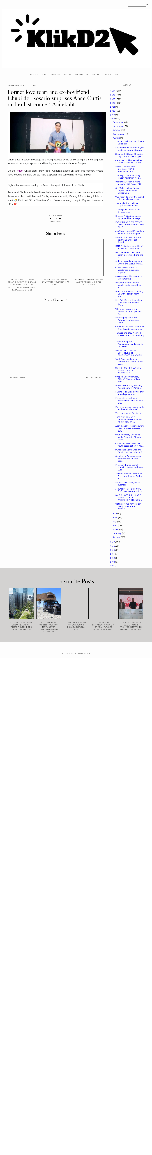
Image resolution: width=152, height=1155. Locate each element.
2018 (112, 118)
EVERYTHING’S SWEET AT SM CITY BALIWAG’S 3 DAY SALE (129, 224)
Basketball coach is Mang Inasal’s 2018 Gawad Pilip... (129, 183)
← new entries (17, 377)
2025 (113, 91)
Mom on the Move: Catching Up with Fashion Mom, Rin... (129, 293)
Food (44, 74)
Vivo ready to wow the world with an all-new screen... (129, 198)
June (115, 518)
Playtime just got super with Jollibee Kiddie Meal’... (129, 408)
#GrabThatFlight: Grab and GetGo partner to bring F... (129, 451)
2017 (112, 542)
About (118, 74)
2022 (113, 103)
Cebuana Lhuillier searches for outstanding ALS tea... (129, 161)
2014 (112, 554)
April (115, 525)
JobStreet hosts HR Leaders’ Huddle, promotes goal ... (129, 232)
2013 (112, 558)
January (117, 537)
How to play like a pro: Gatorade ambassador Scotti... (127, 320)
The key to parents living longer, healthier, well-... (128, 176)
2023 (113, 99)
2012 (112, 562)
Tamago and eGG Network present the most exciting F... (129, 335)
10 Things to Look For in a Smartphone (127, 210)
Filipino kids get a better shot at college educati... (129, 393)
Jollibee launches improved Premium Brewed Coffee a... (129, 476)
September (119, 134)
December (118, 122)
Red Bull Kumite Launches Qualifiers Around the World (128, 302)
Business (55, 74)
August (116, 138)
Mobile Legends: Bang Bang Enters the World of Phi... (129, 262)
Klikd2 (65, 653)
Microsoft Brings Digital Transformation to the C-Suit (129, 467)
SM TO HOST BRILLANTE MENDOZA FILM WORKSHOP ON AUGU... (128, 497)
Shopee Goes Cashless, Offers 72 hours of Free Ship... (127, 379)
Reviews (67, 74)
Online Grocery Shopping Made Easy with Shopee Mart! (128, 437)
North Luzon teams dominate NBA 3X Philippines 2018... (125, 169)
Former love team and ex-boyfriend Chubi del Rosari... (128, 239)
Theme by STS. (83, 653)
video (20, 170)
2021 (112, 107)
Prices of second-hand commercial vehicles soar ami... (129, 400)
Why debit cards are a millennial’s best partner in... (128, 311)
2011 (112, 566)
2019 (112, 115)
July (115, 513)
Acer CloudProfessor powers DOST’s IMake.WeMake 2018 (129, 428)
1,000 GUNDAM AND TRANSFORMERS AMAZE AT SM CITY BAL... (129, 419)
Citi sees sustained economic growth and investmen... (129, 327)
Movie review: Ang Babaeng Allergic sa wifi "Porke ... (128, 386)
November (118, 126)
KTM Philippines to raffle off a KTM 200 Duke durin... (129, 247)
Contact (106, 74)
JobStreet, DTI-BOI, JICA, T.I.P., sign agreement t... (128, 490)
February (117, 533)
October (117, 130)
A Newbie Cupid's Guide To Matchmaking (128, 277)
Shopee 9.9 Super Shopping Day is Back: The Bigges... (129, 155)
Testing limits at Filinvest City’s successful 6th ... (128, 204)
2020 (113, 111)
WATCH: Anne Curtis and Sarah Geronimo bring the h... (129, 254)
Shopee (59, 221)
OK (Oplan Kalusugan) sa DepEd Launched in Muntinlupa (127, 190)
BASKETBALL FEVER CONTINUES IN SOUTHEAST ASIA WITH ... (129, 352)
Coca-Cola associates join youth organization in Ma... (129, 444)
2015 (112, 550)
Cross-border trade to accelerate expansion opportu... (127, 270)
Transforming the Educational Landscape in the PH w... (129, 344)
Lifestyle (33, 74)
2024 (113, 95)
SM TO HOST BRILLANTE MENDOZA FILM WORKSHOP (128, 370)
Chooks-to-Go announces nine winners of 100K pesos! (128, 458)
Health (95, 74)
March (116, 529)
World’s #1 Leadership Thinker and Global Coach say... (129, 361)
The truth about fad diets (128, 413)
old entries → (93, 377)
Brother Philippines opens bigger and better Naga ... (129, 217)
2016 (112, 546)
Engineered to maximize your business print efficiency (129, 148)
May (115, 521)
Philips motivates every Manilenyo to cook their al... (128, 285)
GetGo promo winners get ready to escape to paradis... (128, 506)
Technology (81, 74)
